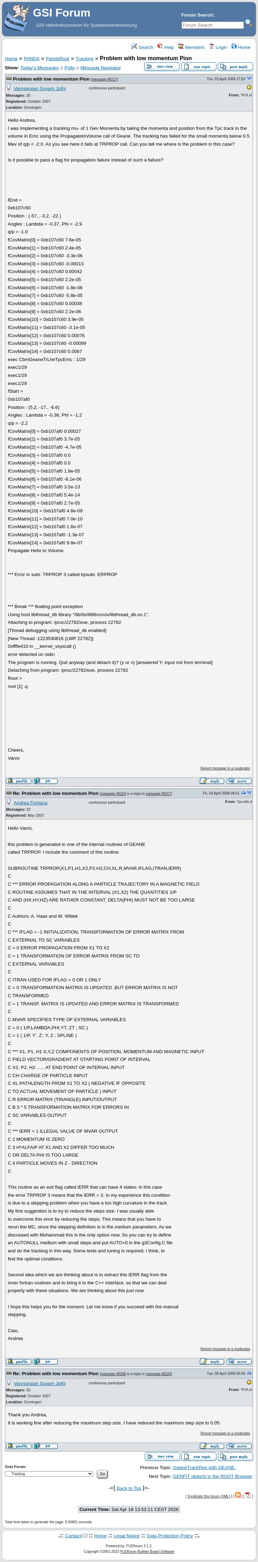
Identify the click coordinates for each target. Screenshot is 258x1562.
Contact (73, 1535)
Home (241, 47)
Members (191, 47)
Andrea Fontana (31, 802)
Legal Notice (126, 1535)
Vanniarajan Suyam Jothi (40, 88)
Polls (69, 67)
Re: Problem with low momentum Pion (56, 793)
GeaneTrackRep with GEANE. (204, 1467)
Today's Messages (39, 67)
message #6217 (104, 79)
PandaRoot (57, 58)
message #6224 (113, 794)
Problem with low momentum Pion (51, 79)
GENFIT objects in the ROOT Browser (212, 1476)
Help (166, 47)
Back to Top (129, 1488)
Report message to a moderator (225, 768)
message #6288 (113, 1374)
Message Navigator (100, 67)
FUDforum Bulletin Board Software (147, 1552)
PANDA (31, 58)
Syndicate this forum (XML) (209, 1496)
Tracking (85, 58)
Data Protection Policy (170, 1535)
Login (218, 47)
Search (142, 47)
